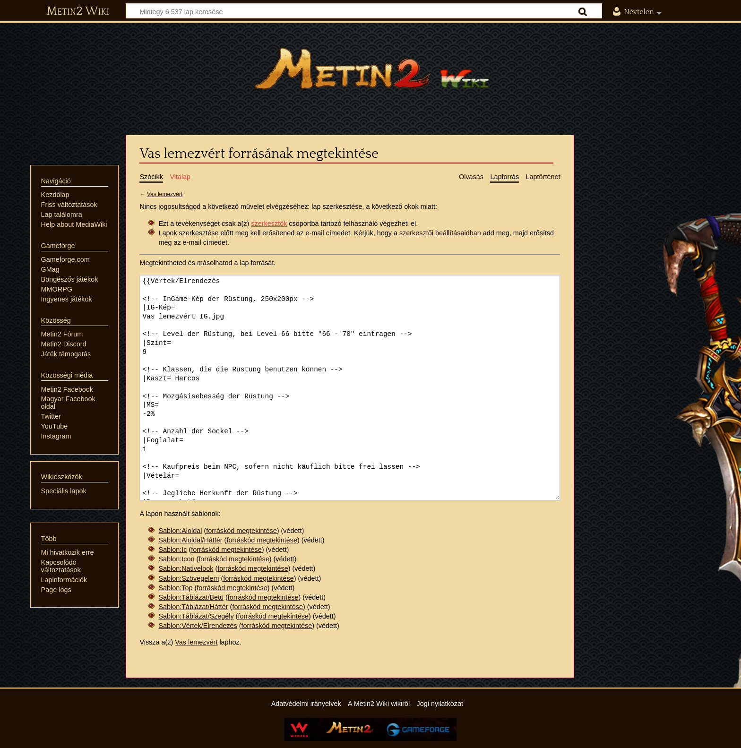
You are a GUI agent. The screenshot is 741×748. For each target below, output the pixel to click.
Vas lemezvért (165, 194)
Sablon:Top (175, 588)
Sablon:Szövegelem (188, 578)
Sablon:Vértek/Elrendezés (197, 625)
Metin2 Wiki (77, 11)
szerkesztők (269, 223)
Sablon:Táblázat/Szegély (195, 616)
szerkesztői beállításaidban (440, 233)
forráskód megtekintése (241, 530)
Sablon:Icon (176, 559)
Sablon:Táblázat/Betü (191, 597)
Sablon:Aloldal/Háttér (190, 540)
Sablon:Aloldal (180, 530)
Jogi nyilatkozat (440, 703)
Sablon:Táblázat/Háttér (193, 606)
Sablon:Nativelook (185, 568)
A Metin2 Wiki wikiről (379, 703)
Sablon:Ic (172, 549)
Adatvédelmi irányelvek (306, 703)
